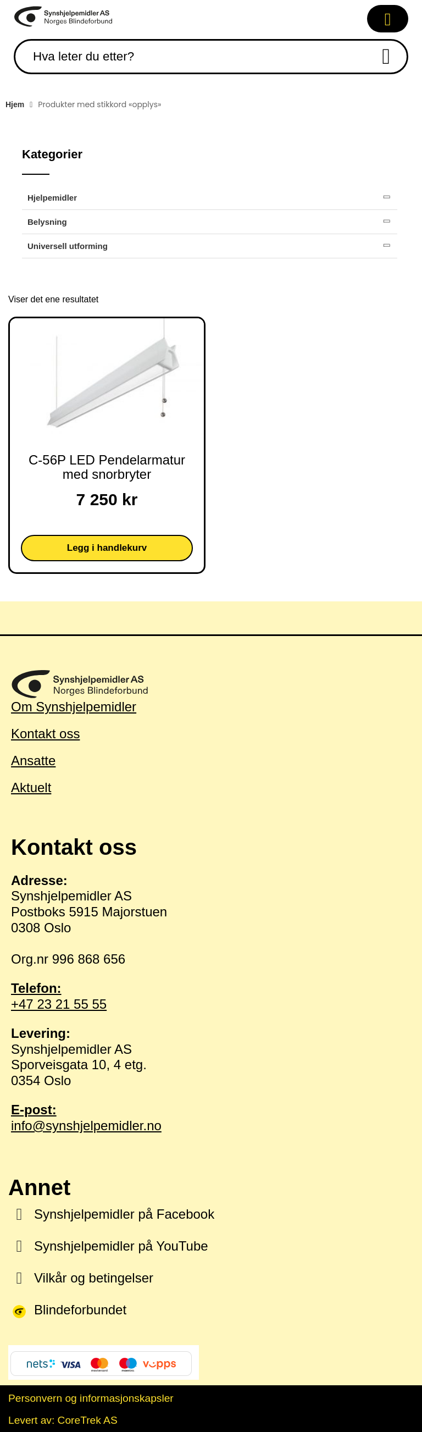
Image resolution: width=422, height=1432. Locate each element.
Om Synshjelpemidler (73, 706)
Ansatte (33, 760)
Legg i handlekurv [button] (107, 548)
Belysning (47, 221)
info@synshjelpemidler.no (211, 1117)
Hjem (14, 104)
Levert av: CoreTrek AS (63, 1420)
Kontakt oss (45, 733)
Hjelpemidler (52, 197)
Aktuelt (31, 787)
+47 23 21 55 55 (211, 996)
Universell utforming (67, 246)
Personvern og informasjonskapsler (91, 1398)
